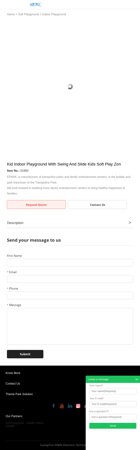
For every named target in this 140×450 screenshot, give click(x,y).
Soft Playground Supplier (15, 424)
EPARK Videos (35, 423)
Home (11, 14)
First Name (14, 256)
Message (14, 305)
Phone (12, 289)
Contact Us (97, 205)
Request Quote (36, 205)
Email (12, 272)
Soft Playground (28, 14)
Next (128, 86)
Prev (12, 86)
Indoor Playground (54, 14)
